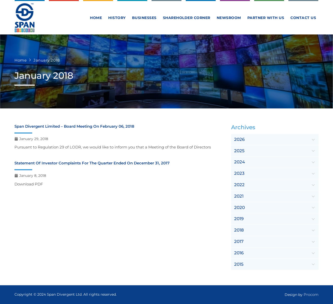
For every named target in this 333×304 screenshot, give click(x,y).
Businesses (144, 17)
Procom (311, 294)
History (117, 17)
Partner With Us (265, 17)
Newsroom (229, 17)
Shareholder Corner (186, 17)
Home (96, 17)
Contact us (303, 17)
